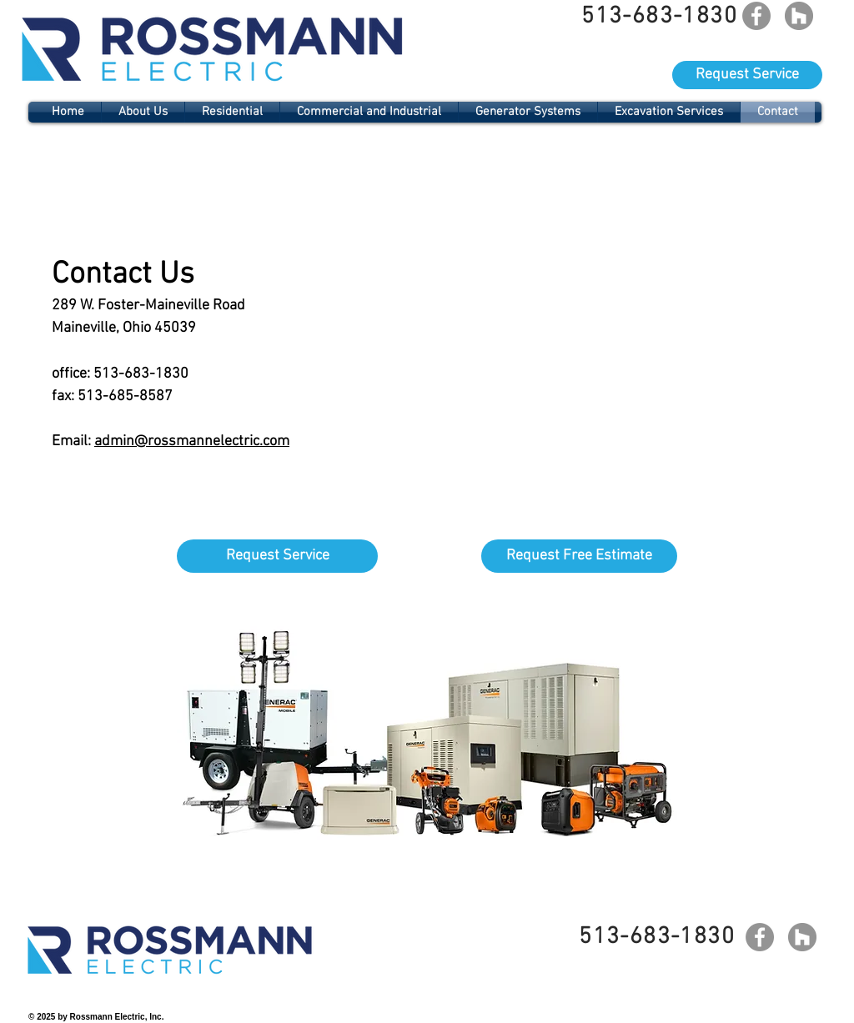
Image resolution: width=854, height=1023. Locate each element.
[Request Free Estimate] (579, 556)
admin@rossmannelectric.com (191, 441)
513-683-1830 (140, 374)
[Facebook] (756, 16)
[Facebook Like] (781, 973)
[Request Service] (747, 75)
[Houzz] (799, 16)
